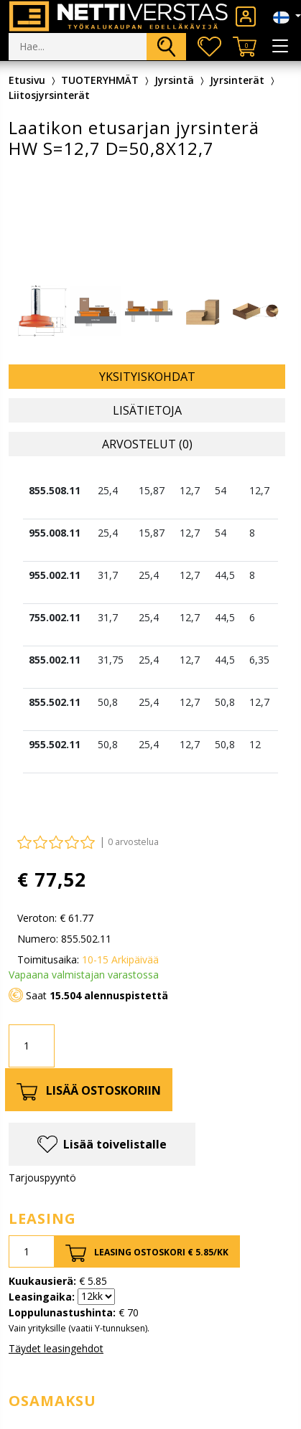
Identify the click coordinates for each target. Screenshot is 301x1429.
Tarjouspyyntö (42, 1177)
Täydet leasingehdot (56, 1348)
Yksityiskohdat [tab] (147, 377)
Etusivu (27, 80)
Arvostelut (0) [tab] (147, 444)
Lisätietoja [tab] (147, 410)
